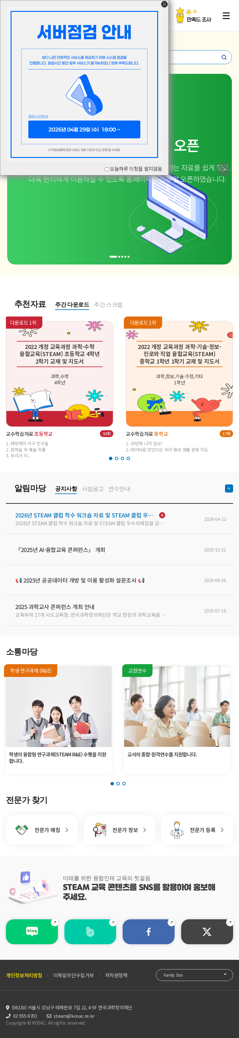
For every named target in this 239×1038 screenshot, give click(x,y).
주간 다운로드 (72, 305)
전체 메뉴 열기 (226, 15)
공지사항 (66, 489)
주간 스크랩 (108, 305)
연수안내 (119, 489)
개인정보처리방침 (24, 975)
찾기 (224, 57)
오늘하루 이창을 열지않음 (136, 168)
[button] (224, 169)
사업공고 (93, 489)
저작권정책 (116, 975)
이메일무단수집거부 (73, 975)
